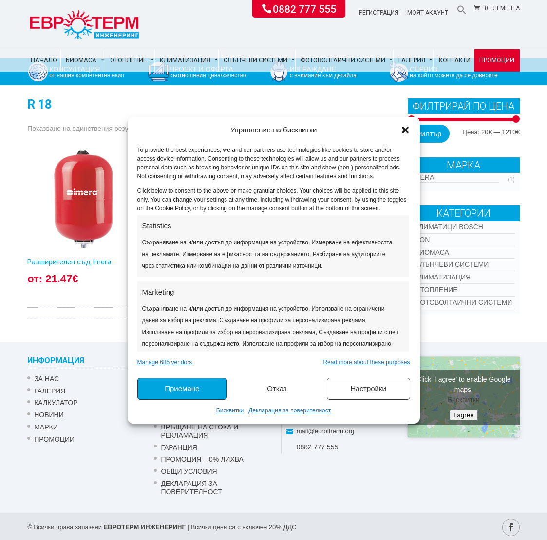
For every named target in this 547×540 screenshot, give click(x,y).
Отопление (128, 60)
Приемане (182, 388)
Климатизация (185, 60)
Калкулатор (55, 403)
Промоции (496, 60)
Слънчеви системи (255, 60)
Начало (44, 60)
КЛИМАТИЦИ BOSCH (449, 227)
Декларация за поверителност (289, 410)
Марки (46, 427)
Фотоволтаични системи (343, 60)
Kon (422, 239)
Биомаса (81, 60)
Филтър (428, 134)
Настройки (368, 388)
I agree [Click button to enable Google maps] (463, 415)
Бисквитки (230, 410)
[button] (405, 130)
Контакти (455, 60)
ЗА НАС (46, 379)
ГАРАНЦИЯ (179, 447)
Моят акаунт (427, 13)
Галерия (411, 60)
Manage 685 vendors (164, 362)
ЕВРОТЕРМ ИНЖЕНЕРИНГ (145, 527)
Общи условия (189, 471)
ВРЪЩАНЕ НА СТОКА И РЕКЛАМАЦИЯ (199, 431)
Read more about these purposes (366, 362)
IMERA (423, 177)
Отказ (276, 388)
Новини (49, 415)
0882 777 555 (304, 8)
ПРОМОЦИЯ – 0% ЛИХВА (202, 459)
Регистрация (378, 13)
